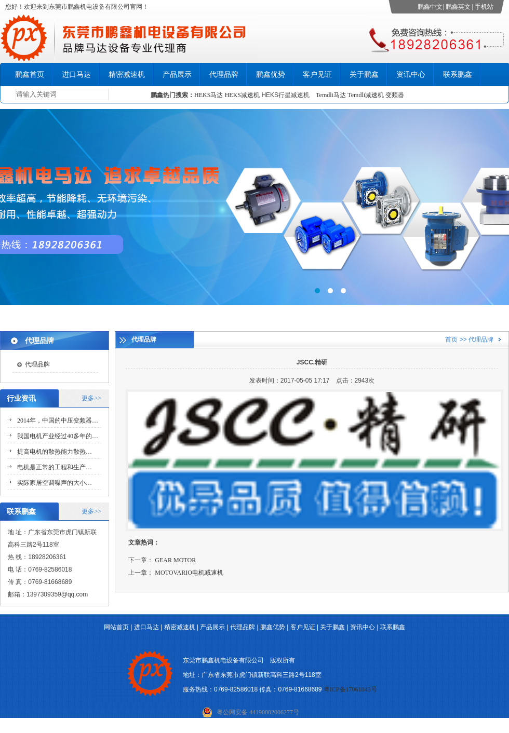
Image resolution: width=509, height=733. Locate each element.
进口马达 (76, 74)
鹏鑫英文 (458, 6)
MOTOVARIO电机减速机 (189, 572)
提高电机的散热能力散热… (54, 451)
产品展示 (177, 74)
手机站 (484, 6)
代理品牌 (223, 74)
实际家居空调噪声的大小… (54, 482)
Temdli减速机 (366, 95)
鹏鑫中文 (430, 6)
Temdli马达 (331, 95)
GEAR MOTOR (175, 560)
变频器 (394, 95)
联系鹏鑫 (457, 74)
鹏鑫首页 (29, 74)
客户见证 (317, 74)
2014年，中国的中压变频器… (57, 420)
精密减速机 (127, 74)
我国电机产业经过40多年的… (57, 436)
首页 (451, 339)
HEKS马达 (208, 95)
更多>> (91, 398)
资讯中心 (410, 74)
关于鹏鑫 (364, 74)
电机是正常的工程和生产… (54, 467)
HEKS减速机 (242, 95)
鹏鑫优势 (270, 74)
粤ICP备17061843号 (350, 689)
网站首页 (116, 627)
